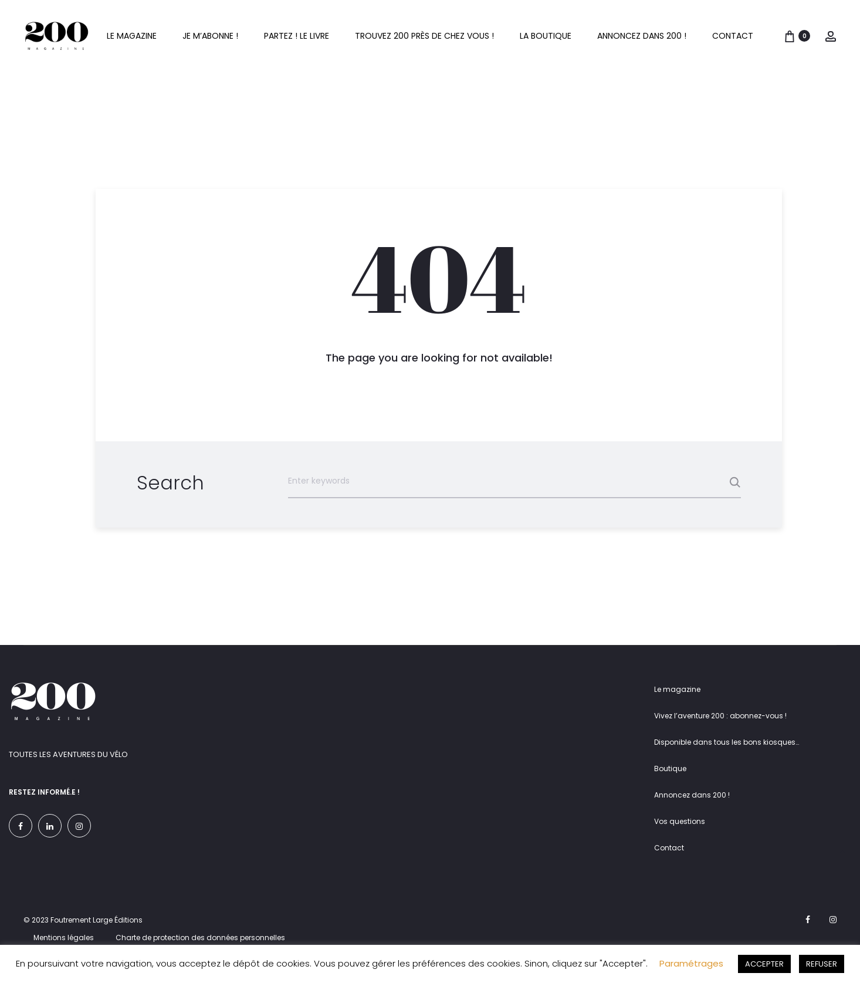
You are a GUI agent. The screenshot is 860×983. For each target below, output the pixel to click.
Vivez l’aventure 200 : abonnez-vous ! (720, 716)
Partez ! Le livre (296, 36)
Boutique (670, 768)
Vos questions (679, 821)
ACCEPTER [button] (764, 964)
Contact (732, 36)
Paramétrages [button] (691, 963)
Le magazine (132, 36)
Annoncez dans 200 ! (641, 36)
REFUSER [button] (821, 964)
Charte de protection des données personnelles (200, 938)
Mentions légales (63, 938)
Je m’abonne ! (210, 36)
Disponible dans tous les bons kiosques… (726, 742)
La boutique (545, 36)
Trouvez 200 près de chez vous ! (424, 36)
